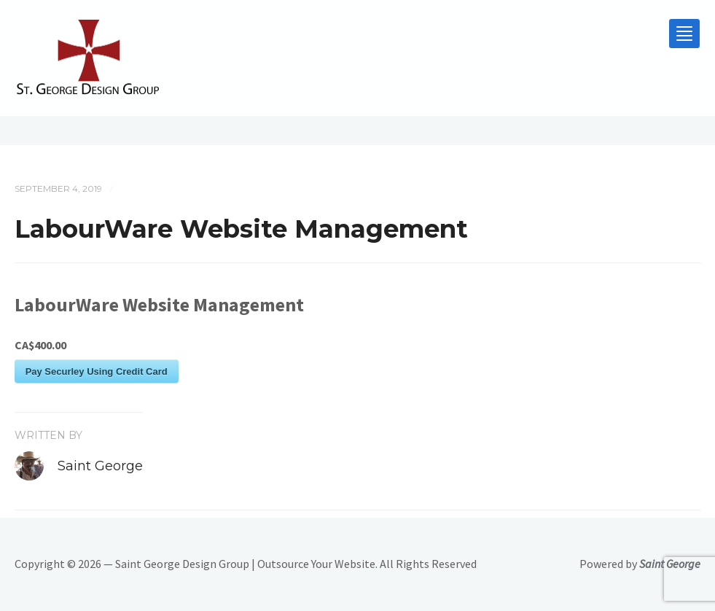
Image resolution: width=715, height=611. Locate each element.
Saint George (100, 466)
